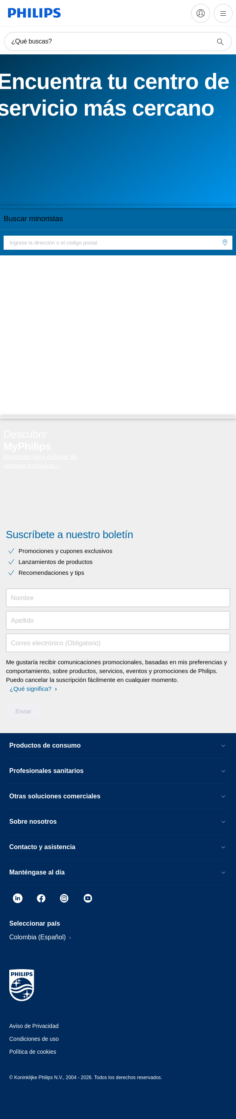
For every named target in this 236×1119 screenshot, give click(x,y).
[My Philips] (200, 13)
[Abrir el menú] (223, 13)
